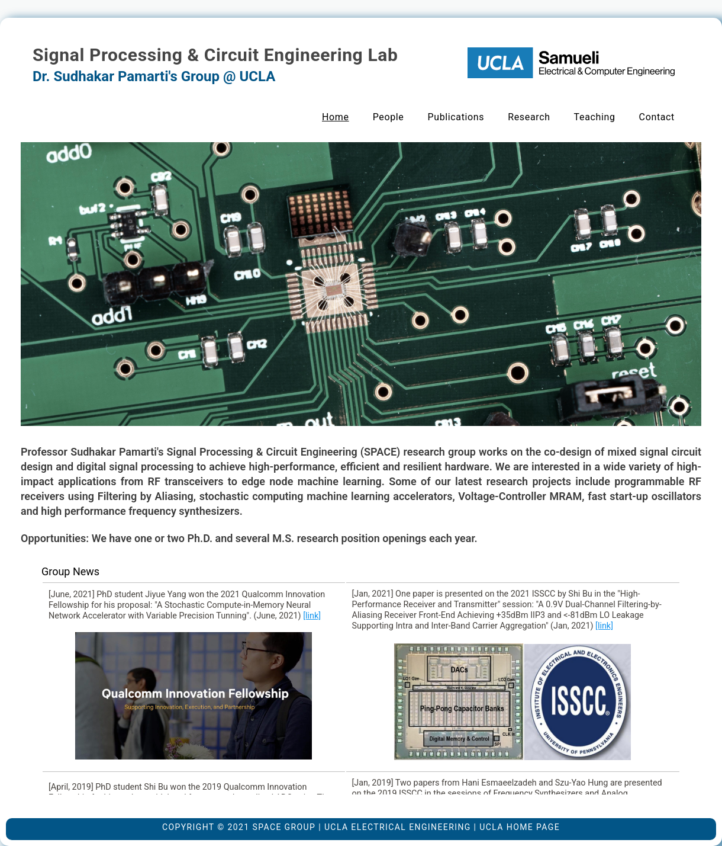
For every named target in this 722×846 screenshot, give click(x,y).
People (388, 117)
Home (335, 117)
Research (529, 117)
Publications (455, 117)
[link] (312, 616)
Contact (657, 117)
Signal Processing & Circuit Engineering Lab (215, 54)
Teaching (594, 117)
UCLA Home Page (519, 827)
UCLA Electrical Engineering (397, 827)
